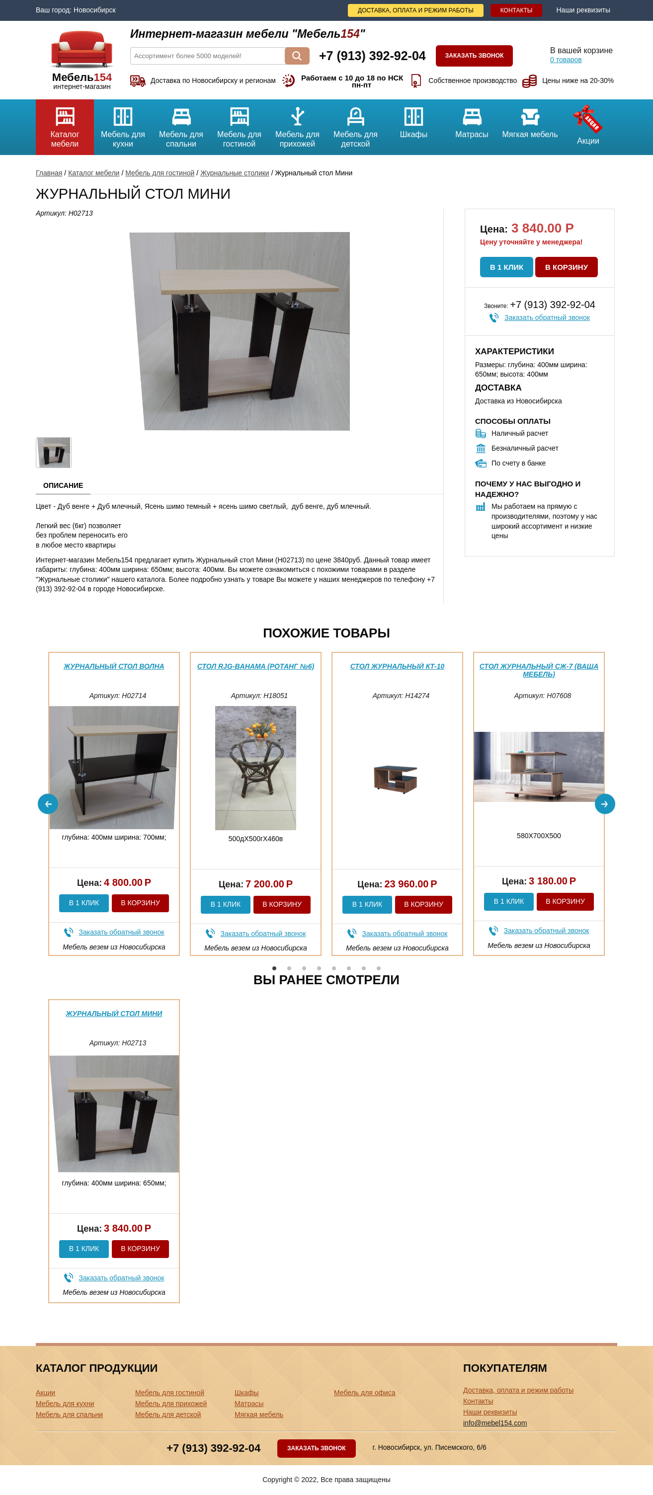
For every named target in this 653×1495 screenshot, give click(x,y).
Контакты (516, 10)
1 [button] (274, 968)
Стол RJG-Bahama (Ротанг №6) (255, 666)
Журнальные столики (234, 173)
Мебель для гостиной (239, 123)
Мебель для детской (355, 123)
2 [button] (289, 968)
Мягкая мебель (530, 119)
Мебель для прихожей (297, 123)
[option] (114, 804)
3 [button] (304, 968)
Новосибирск (95, 10)
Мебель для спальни (181, 123)
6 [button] (349, 968)
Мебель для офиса (365, 1393)
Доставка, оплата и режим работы (416, 10)
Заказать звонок (474, 55)
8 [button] (379, 968)
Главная (49, 173)
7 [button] (364, 968)
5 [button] (334, 968)
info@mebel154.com (495, 1423)
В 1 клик (506, 267)
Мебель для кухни (123, 123)
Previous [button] (48, 804)
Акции (588, 122)
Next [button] (605, 804)
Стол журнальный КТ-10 (397, 666)
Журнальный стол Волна (114, 666)
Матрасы (472, 119)
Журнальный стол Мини (114, 1014)
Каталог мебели (65, 123)
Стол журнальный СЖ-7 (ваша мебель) (539, 670)
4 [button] (319, 968)
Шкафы (414, 119)
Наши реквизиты (583, 10)
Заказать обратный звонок (547, 317)
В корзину (566, 267)
